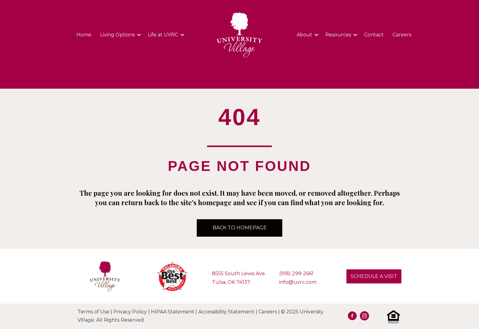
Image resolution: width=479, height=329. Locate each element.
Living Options (117, 35)
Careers (402, 35)
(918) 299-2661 (296, 273)
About (304, 35)
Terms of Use (93, 312)
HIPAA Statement (172, 312)
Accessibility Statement (226, 312)
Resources (338, 35)
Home (83, 35)
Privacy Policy (130, 312)
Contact (374, 35)
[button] (373, 276)
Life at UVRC (163, 35)
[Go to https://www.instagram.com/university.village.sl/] (364, 316)
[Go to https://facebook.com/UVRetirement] (352, 316)
